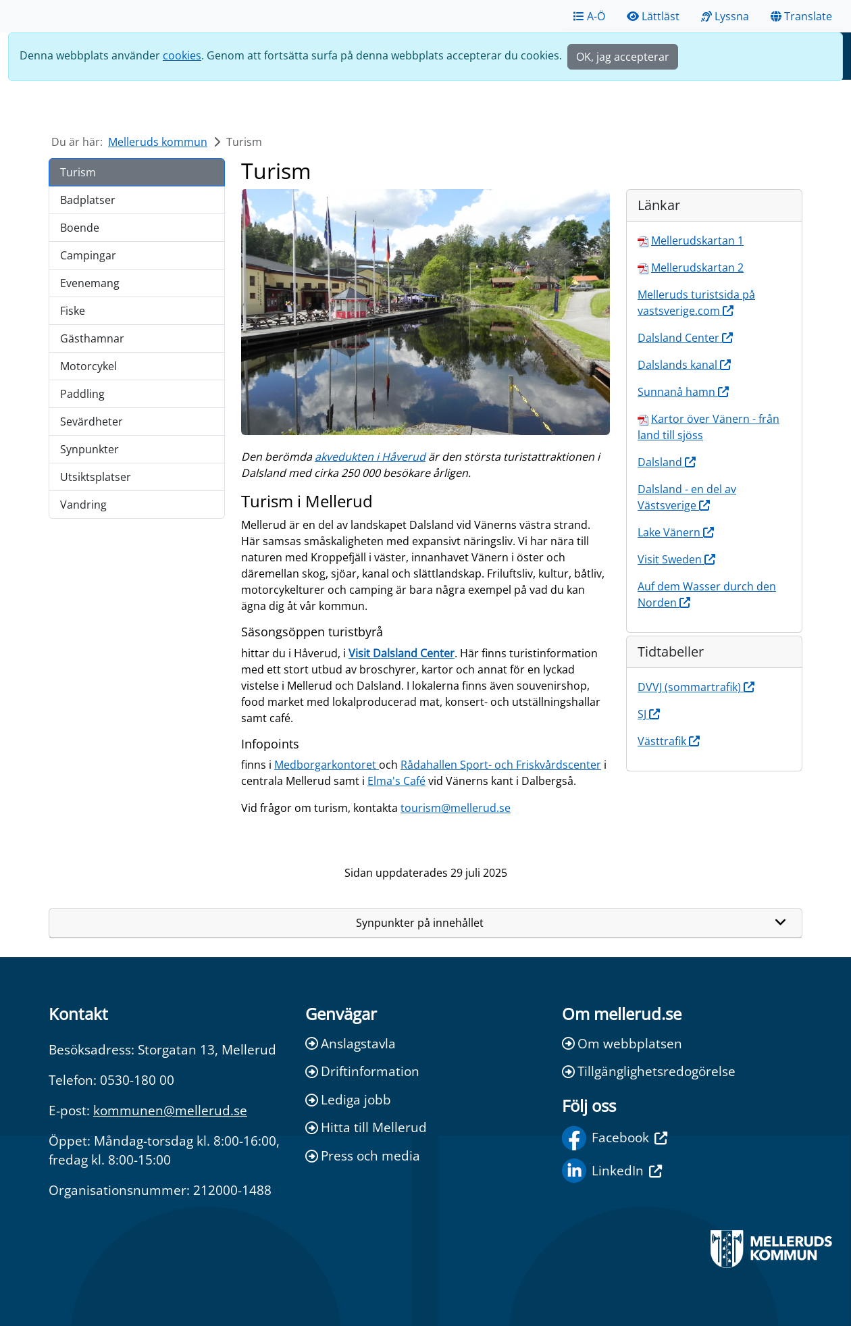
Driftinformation (362, 1071)
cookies (182, 55)
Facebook (614, 1138)
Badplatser (87, 200)
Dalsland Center (685, 337)
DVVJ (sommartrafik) (696, 687)
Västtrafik (669, 741)
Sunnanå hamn (683, 391)
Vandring (83, 504)
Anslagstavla (350, 1043)
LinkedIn (612, 1170)
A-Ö (589, 16)
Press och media (362, 1155)
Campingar (88, 255)
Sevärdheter (91, 421)
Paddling (82, 393)
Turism (78, 172)
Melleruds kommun (157, 141)
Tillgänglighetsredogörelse (649, 1071)
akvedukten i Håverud (370, 456)
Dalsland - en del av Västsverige (687, 497)
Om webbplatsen (622, 1043)
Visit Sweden (676, 559)
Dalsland (667, 462)
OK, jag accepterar (622, 56)
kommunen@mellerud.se (170, 1110)
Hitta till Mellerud (366, 1127)
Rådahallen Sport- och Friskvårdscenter (501, 764)
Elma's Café (396, 780)
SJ (649, 714)
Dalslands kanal (684, 364)
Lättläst (653, 16)
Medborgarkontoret (326, 764)
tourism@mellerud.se (456, 807)
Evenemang (90, 283)
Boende (79, 227)
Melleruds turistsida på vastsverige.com (696, 302)
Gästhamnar (92, 338)
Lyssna (725, 16)
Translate (801, 16)
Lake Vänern (676, 532)
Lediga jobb (348, 1099)
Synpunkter (89, 449)
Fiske (72, 310)
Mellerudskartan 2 (697, 267)
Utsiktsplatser (95, 476)
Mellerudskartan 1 (697, 240)
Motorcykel (88, 366)
